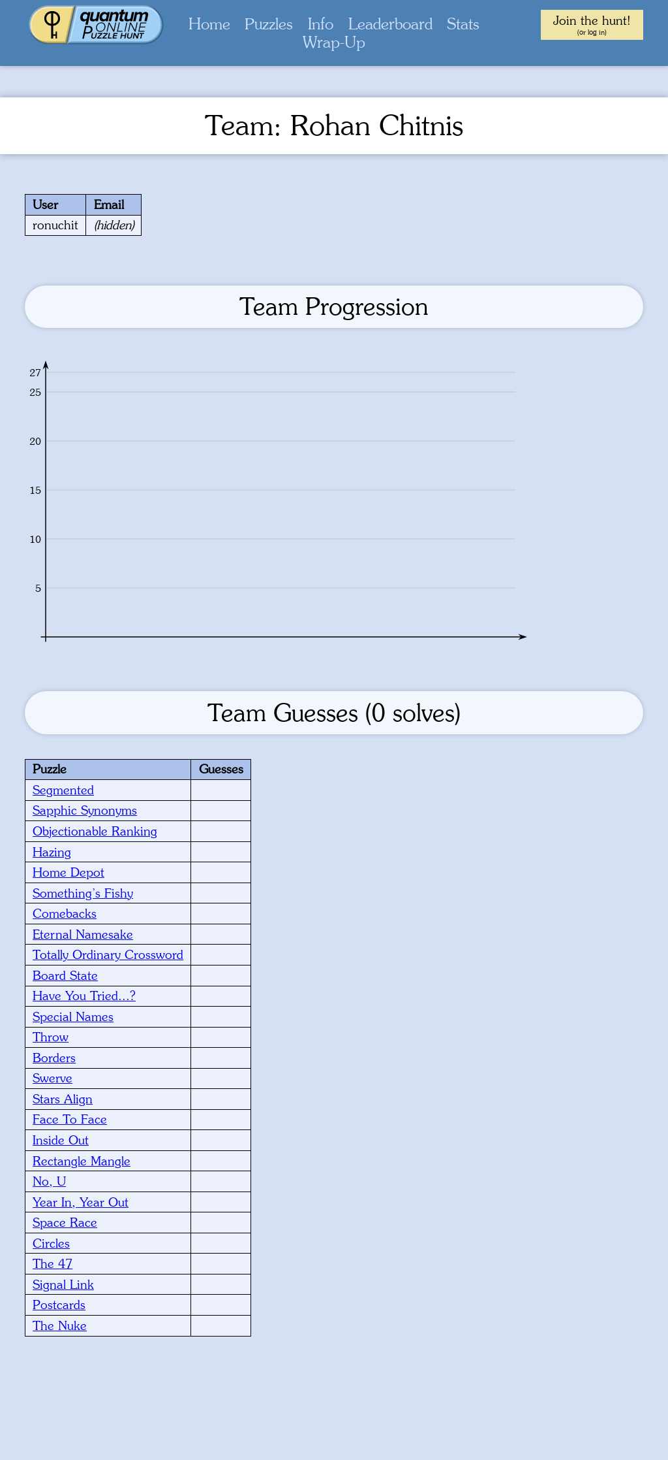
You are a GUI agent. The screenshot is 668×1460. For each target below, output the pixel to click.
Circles (51, 1243)
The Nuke (60, 1325)
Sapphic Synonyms (85, 810)
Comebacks (65, 913)
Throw (50, 1037)
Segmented (63, 790)
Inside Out (61, 1140)
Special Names (73, 1016)
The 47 (52, 1263)
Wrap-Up (334, 42)
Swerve (52, 1078)
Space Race (65, 1222)
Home (209, 24)
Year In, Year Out (81, 1202)
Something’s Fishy (83, 893)
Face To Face (70, 1119)
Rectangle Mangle (81, 1161)
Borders (54, 1057)
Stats (463, 24)
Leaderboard (390, 24)
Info (320, 24)
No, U (49, 1181)
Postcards (59, 1304)
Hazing (52, 852)
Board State (65, 975)
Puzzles (269, 24)
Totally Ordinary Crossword (108, 954)
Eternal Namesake (83, 934)
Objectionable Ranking (95, 831)
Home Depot (68, 872)
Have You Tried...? (84, 995)
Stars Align (63, 1099)
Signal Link (63, 1284)
